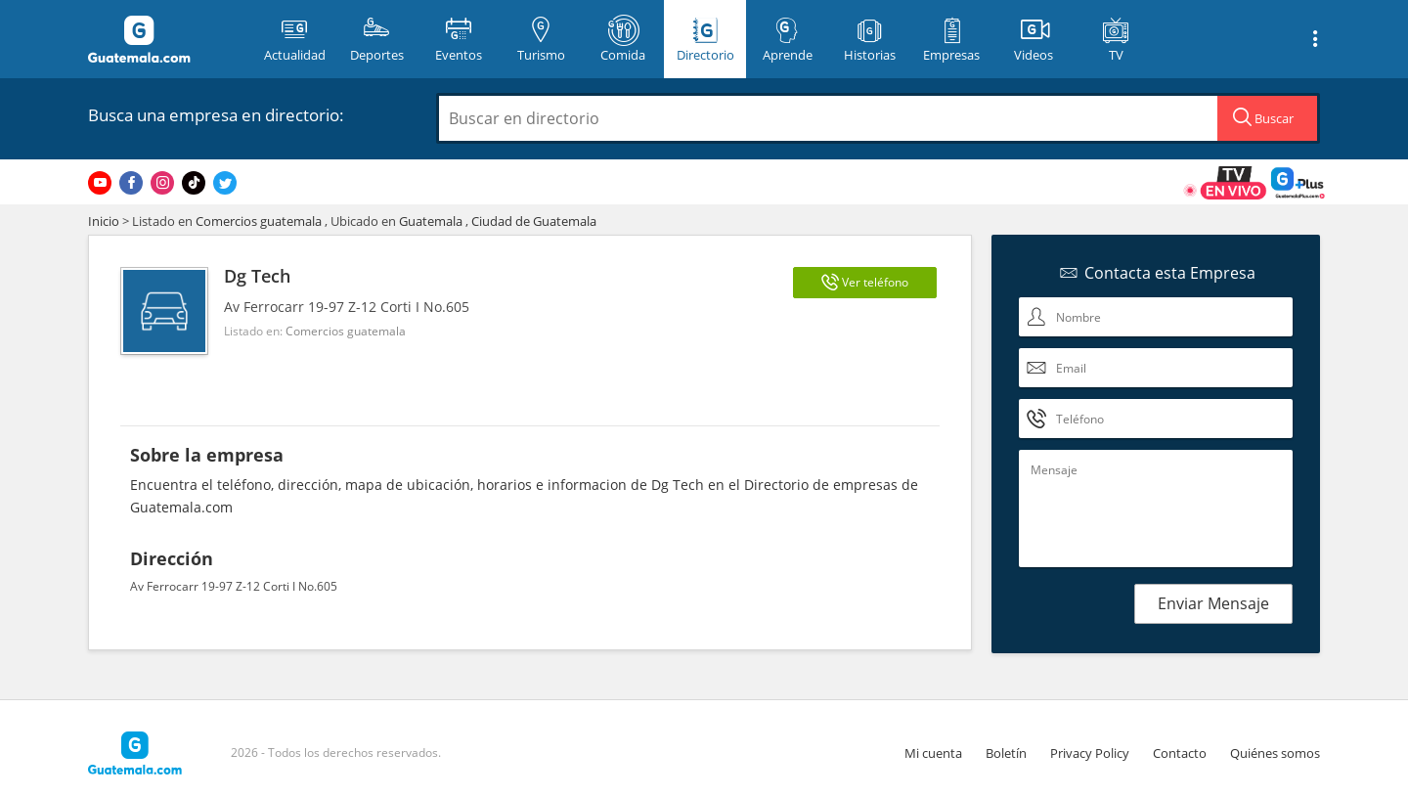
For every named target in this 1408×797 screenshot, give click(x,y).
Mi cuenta (933, 753)
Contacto (1180, 753)
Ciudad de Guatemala (533, 221)
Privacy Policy (1089, 753)
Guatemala (430, 221)
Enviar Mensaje (1213, 603)
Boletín (1006, 753)
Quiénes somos (1275, 753)
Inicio (103, 221)
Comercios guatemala (259, 221)
